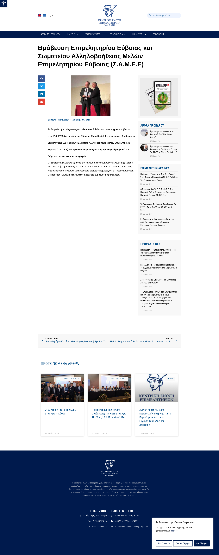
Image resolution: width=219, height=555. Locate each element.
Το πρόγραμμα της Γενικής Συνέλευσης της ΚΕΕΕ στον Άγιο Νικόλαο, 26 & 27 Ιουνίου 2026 (109, 413)
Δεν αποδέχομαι (183, 543)
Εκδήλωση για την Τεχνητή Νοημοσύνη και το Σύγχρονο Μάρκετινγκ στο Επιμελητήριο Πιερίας (158, 268)
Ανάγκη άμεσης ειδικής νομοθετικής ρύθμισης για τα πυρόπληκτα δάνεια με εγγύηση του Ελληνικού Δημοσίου (155, 417)
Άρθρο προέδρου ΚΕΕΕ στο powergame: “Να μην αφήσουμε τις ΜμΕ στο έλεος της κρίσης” (163, 149)
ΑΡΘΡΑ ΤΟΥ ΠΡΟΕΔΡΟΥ (50, 34)
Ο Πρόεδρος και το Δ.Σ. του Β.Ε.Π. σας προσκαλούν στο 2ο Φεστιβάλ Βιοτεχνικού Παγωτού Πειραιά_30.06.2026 (158, 192)
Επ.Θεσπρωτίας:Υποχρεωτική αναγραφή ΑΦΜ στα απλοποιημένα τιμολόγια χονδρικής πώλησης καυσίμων (157, 222)
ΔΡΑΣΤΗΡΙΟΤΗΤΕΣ (94, 34)
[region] (182, 533)
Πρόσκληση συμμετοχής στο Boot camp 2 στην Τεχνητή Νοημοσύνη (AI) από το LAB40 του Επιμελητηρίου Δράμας (159, 177)
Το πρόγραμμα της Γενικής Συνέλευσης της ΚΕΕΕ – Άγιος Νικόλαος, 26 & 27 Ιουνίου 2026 (158, 207)
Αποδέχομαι (201, 543)
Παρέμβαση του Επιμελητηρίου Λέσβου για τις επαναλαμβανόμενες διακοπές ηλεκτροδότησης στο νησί (158, 253)
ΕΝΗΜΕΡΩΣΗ (139, 34)
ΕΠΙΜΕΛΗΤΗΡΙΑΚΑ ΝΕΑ (58, 119)
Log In (50, 15)
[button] (3, 3)
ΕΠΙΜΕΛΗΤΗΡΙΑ (117, 34)
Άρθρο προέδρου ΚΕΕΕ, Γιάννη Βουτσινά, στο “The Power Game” (162, 134)
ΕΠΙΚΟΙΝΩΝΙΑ (158, 34)
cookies (174, 531)
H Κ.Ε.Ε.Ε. (72, 34)
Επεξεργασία (164, 543)
